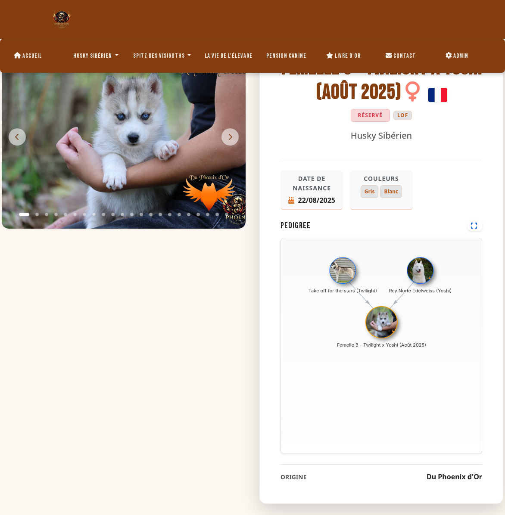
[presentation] (17, 137)
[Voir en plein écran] (475, 225)
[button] (24, 214)
